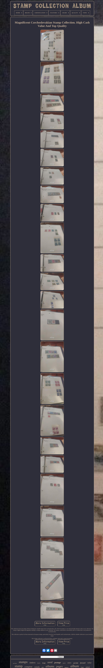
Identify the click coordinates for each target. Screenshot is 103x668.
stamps (23, 662)
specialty (75, 663)
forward (82, 663)
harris (38, 663)
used (49, 662)
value (89, 663)
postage (57, 662)
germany (15, 663)
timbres (32, 663)
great (64, 663)
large (43, 663)
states (69, 663)
